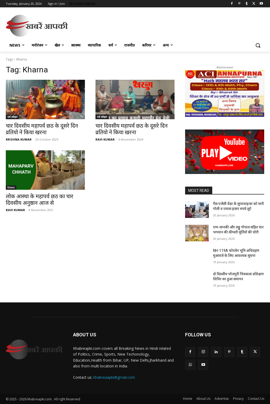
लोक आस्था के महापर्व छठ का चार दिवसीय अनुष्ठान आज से (39, 199)
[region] (224, 93)
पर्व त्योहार (12, 117)
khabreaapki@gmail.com (114, 377)
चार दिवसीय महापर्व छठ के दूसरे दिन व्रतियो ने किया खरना (42, 129)
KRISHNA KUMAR (19, 139)
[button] (258, 45)
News (11, 187)
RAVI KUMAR (105, 139)
